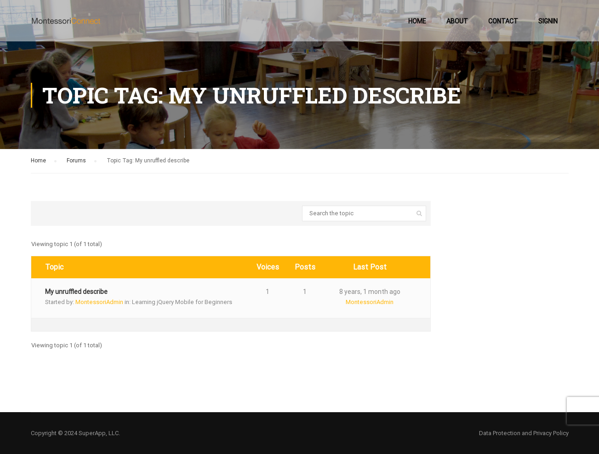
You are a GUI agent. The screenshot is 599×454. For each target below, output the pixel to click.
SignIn (548, 21)
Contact (503, 21)
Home (417, 21)
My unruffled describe (76, 291)
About (457, 21)
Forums (76, 160)
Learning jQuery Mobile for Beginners (182, 302)
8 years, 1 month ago (369, 291)
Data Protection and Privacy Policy (524, 433)
